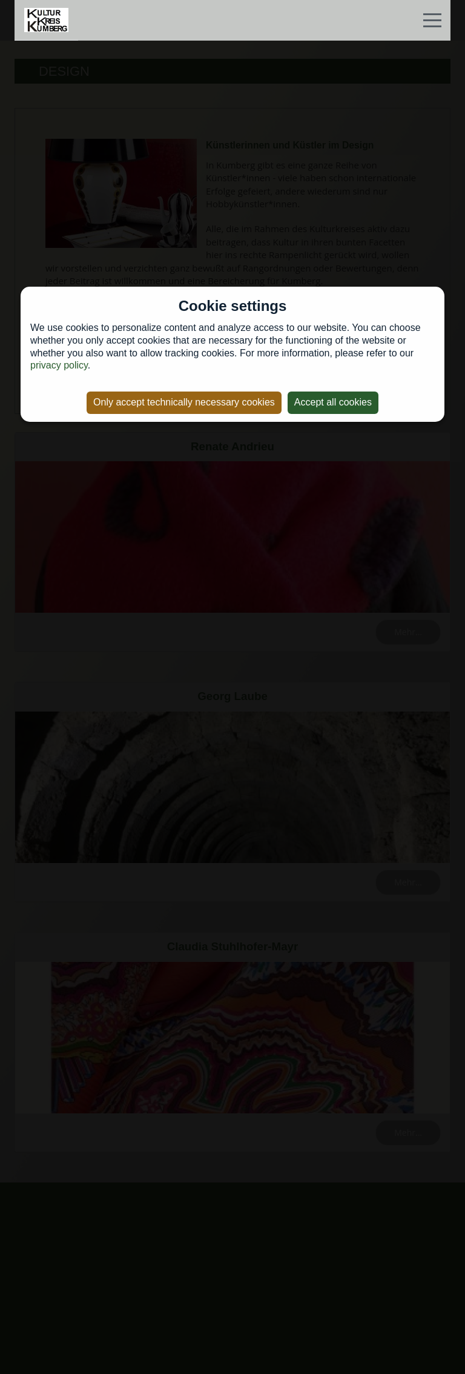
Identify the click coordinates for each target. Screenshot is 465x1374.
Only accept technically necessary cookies (184, 402)
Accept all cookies (333, 402)
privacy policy (59, 365)
